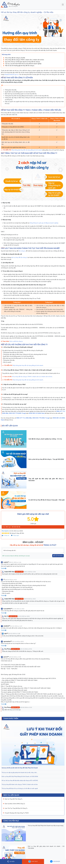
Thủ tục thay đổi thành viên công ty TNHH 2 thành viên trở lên (20, 784)
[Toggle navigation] (62, 4)
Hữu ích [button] (5, 535)
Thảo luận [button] (15, 535)
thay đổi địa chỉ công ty (20, 808)
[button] (12, 526)
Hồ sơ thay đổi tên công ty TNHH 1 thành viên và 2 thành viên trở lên (32, 377)
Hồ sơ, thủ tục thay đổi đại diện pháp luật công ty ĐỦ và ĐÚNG (20, 780)
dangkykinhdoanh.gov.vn (11, 74)
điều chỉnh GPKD (15, 804)
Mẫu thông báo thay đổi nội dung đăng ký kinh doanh (27, 150)
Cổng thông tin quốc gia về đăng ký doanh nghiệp (44, 223)
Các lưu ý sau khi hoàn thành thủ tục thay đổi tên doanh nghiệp (23, 64)
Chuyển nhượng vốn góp (12, 813)
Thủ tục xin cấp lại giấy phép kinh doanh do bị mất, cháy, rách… (19, 772)
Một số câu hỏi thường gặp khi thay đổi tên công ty (19, 65)
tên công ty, (22, 251)
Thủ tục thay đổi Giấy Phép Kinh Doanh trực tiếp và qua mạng (45, 825)
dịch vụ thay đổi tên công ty (19, 257)
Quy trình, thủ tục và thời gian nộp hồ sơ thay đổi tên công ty (22, 62)
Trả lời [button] (3, 568)
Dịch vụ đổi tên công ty (16, 341)
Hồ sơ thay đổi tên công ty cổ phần (15, 58)
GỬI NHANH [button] (58, 556)
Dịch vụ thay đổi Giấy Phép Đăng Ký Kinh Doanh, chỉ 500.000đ (20, 776)
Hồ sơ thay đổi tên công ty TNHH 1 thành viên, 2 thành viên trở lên (24, 60)
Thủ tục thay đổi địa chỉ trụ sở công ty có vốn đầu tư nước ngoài (20, 788)
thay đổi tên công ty (16, 799)
